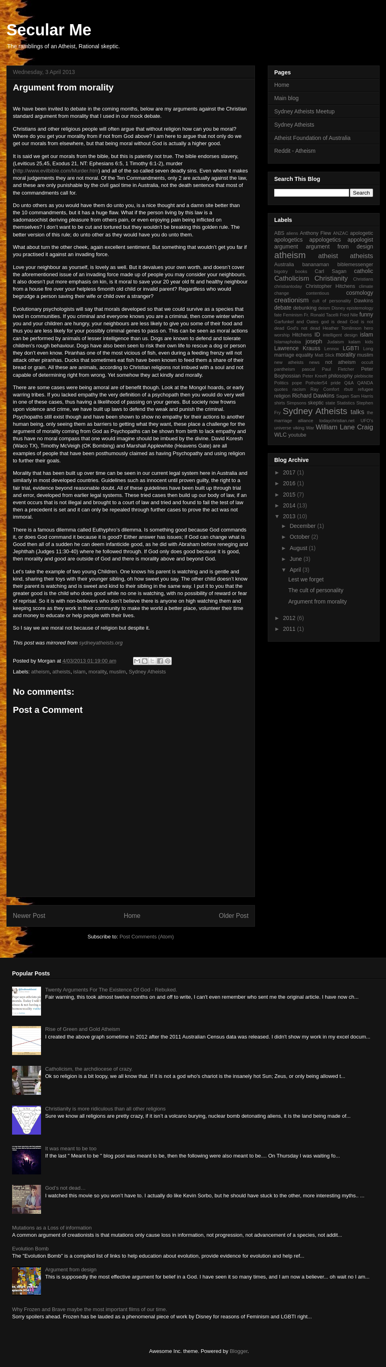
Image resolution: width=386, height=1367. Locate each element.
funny (366, 314)
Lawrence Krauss (297, 348)
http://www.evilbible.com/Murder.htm (56, 171)
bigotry (281, 271)
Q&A (349, 382)
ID (317, 334)
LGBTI (351, 348)
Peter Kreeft (314, 376)
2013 (290, 516)
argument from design (339, 246)
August (299, 548)
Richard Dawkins (313, 395)
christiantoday (288, 286)
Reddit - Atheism (295, 151)
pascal (308, 369)
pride (336, 382)
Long (368, 348)
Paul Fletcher (338, 369)
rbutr (348, 389)
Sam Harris (362, 396)
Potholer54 (316, 382)
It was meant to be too (70, 1148)
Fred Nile (349, 314)
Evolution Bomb (30, 1249)
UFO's (367, 420)
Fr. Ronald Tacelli (321, 314)
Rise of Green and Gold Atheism (82, 1029)
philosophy (341, 376)
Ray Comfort (324, 389)
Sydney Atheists (147, 672)
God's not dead (303, 328)
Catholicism (291, 278)
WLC (280, 434)
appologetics (325, 239)
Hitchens (302, 335)
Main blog (286, 98)
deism (324, 308)
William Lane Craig (344, 427)
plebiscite (363, 376)
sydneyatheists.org (101, 643)
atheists (61, 672)
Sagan (342, 396)
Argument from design (70, 1269)
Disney (338, 308)
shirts (279, 402)
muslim (117, 672)
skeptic (316, 403)
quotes (281, 389)
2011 (290, 629)
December (303, 526)
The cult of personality (315, 590)
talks (358, 412)
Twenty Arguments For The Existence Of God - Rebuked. (111, 990)
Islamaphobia (287, 341)
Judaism (335, 341)
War (310, 427)
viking (298, 427)
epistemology (360, 308)
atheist (328, 256)
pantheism (284, 369)
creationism (291, 300)
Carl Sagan (331, 271)
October (300, 537)
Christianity (331, 278)
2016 (290, 483)
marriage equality (293, 355)
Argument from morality (317, 601)
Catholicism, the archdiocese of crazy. (89, 1069)
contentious (317, 293)
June (296, 559)
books (301, 271)
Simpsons (296, 402)
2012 (290, 618)
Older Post (233, 915)
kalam (355, 341)
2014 (290, 505)
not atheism (340, 362)
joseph (314, 341)
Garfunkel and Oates (296, 321)
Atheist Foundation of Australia (312, 138)
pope (297, 382)
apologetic (361, 233)
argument (286, 246)
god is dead (334, 321)
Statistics (346, 402)
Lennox (331, 348)
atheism (40, 672)
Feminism (292, 314)
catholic (363, 271)
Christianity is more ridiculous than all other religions (105, 1109)
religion (282, 396)
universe (282, 427)
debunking (304, 308)
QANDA (365, 382)
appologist (360, 239)
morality (97, 672)
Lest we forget (306, 579)
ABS (279, 233)
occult (367, 362)
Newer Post (29, 915)
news (314, 362)
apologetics (288, 239)
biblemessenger (355, 264)
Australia (284, 264)
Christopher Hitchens (330, 286)
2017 (290, 472)
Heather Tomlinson (342, 328)
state (330, 402)
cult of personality (331, 300)
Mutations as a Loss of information (52, 1228)
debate (283, 307)
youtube (297, 435)
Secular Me (48, 30)
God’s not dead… (65, 1188)
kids (369, 341)
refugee (365, 389)
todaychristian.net (337, 420)
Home (132, 915)
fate (278, 314)
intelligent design (340, 335)
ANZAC (340, 233)
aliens (292, 233)
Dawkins (363, 301)
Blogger (238, 1351)
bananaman (315, 264)
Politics (281, 382)
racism (299, 389)
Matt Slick (325, 355)
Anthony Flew (315, 233)
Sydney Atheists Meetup (304, 111)
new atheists (289, 362)
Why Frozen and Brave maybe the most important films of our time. (89, 1309)
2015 (290, 494)
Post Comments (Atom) (146, 937)
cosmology (359, 292)
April (296, 570)
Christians (363, 279)
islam (79, 672)
